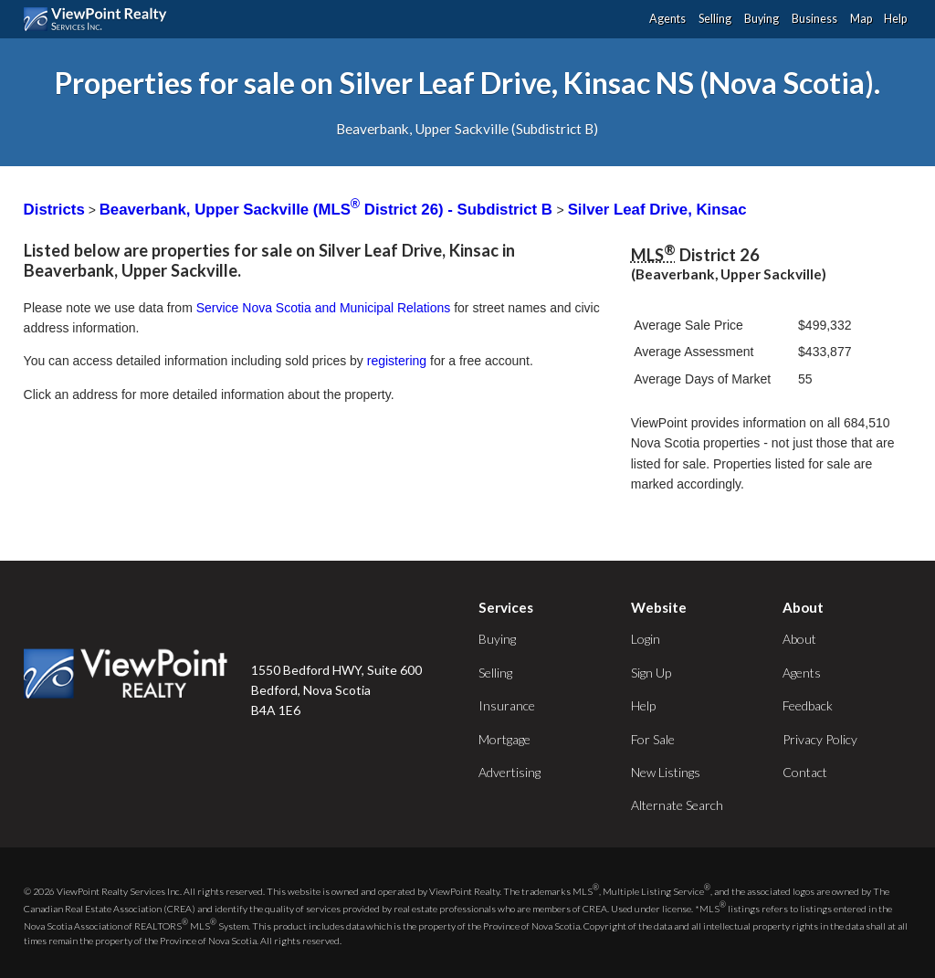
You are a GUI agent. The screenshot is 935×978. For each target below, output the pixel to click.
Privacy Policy (820, 739)
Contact (805, 772)
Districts (54, 209)
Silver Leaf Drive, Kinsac (657, 209)
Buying (761, 19)
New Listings (665, 772)
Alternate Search (677, 805)
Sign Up (651, 672)
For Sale (653, 739)
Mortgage (504, 739)
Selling (715, 19)
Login (645, 639)
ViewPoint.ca (100, 19)
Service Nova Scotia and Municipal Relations (323, 307)
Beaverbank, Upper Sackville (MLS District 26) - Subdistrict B (328, 209)
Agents (667, 19)
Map (861, 19)
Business (814, 19)
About (799, 639)
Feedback (808, 705)
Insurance (506, 705)
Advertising (509, 772)
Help (895, 19)
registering (396, 360)
